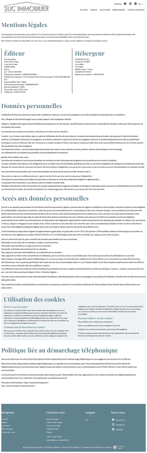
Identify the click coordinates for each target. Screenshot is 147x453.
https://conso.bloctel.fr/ (25, 386)
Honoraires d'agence (71, 447)
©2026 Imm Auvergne (32, 447)
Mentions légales (52, 447)
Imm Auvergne (52, 419)
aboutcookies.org (30, 333)
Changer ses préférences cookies (97, 447)
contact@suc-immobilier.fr (58, 440)
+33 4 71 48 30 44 (54, 436)
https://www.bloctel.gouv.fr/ (36, 382)
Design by (118, 447)
